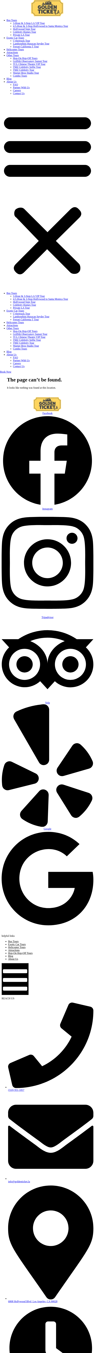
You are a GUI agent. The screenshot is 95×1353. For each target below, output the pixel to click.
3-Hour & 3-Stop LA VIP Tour (29, 23)
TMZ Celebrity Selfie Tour (27, 67)
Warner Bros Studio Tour (26, 72)
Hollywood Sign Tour (24, 29)
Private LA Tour (21, 34)
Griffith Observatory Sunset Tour (30, 61)
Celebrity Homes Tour (24, 32)
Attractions (12, 52)
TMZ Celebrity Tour (23, 70)
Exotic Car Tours (15, 37)
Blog (9, 78)
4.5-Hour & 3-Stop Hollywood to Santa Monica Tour (40, 26)
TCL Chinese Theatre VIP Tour (29, 64)
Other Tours (12, 55)
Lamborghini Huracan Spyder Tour (31, 43)
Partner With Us (21, 87)
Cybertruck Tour (21, 40)
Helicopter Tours (15, 49)
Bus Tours (11, 20)
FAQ (15, 84)
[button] (47, 193)
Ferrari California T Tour (26, 46)
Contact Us (19, 93)
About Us (11, 81)
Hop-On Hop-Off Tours (25, 58)
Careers (17, 90)
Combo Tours (20, 75)
